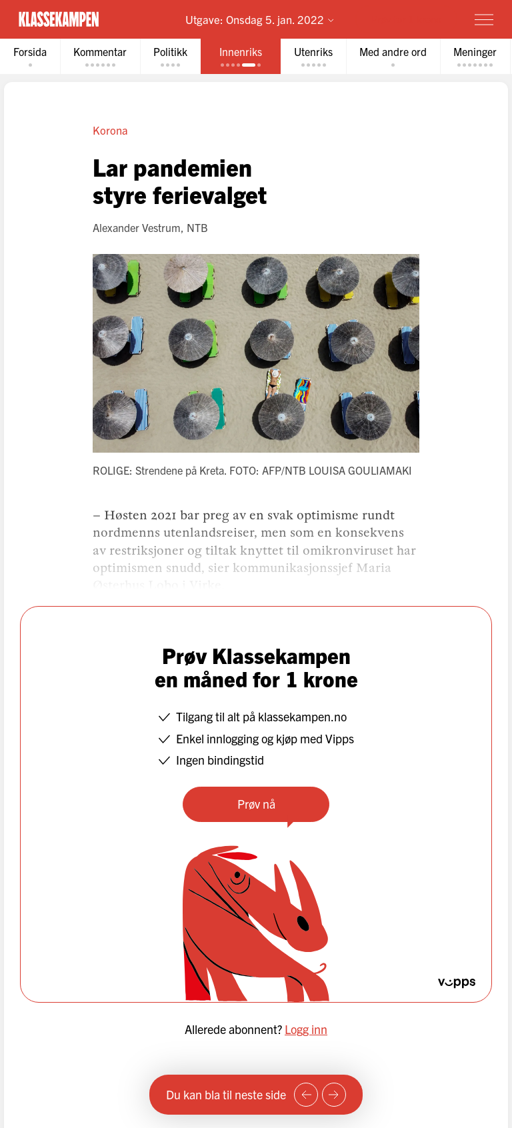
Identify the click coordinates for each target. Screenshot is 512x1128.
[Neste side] (334, 1095)
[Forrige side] (306, 1095)
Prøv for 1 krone (406, 19)
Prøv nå (256, 803)
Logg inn (306, 1029)
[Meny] (484, 19)
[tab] (30, 56)
